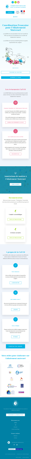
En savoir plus (15, 153)
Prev (3, 57)
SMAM (15, 422)
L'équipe (15, 309)
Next (28, 57)
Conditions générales (25, 457)
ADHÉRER (10, 12)
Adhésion (15, 435)
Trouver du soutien (15, 72)
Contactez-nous (15, 346)
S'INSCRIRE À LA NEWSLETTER (15, 414)
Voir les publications (16, 219)
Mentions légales (18, 457)
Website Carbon (19, 449)
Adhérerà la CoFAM (15, 77)
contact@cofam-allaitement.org (17, 442)
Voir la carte (15, 184)
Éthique (15, 336)
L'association (15, 282)
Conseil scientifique (15, 429)
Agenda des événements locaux (15, 122)
